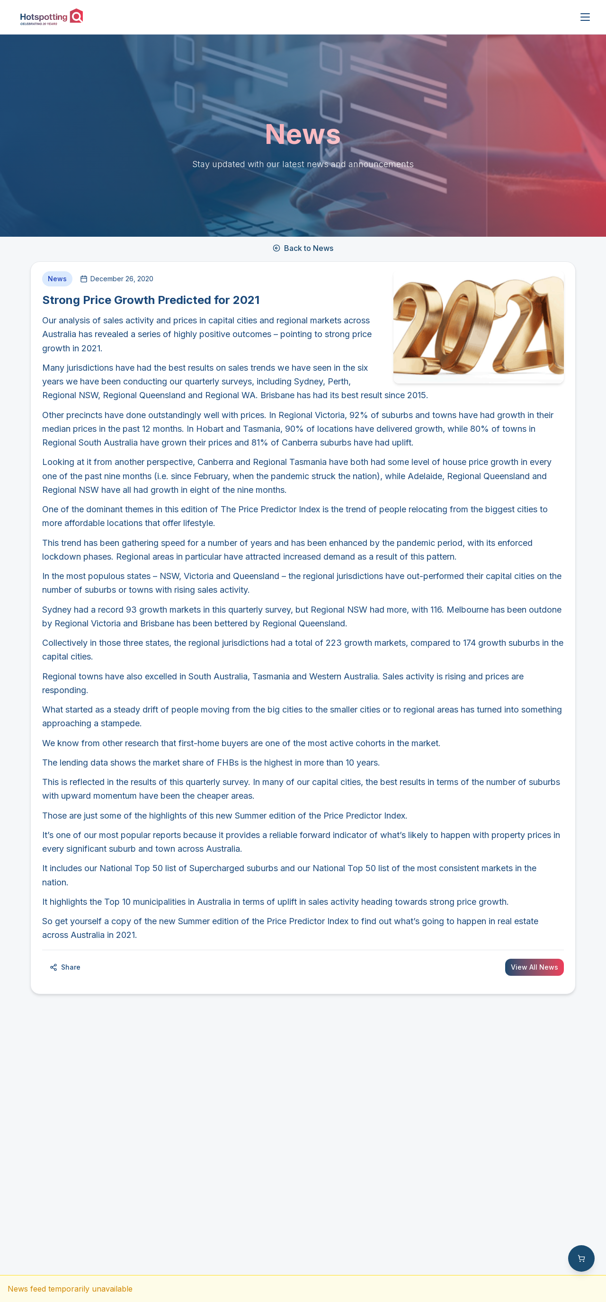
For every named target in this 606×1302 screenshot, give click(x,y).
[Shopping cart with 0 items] (581, 1258)
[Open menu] (585, 17)
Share (65, 967)
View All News (534, 967)
